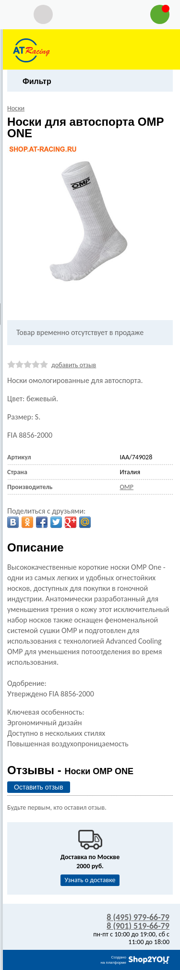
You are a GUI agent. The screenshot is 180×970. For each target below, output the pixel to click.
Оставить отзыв (38, 787)
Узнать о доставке (90, 880)
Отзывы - (70, 770)
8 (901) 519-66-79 (138, 926)
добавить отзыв (73, 365)
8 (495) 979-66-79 (138, 917)
